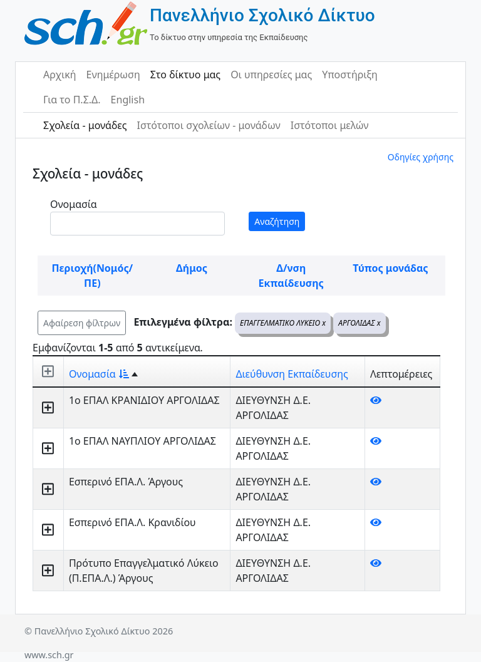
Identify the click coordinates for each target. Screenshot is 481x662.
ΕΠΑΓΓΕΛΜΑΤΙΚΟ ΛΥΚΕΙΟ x (283, 323)
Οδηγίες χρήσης (420, 157)
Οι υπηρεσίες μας (271, 74)
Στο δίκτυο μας (185, 74)
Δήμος (191, 268)
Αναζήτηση (276, 221)
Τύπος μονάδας (390, 268)
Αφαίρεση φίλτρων (81, 323)
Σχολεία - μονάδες (85, 125)
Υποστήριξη (350, 74)
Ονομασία (73, 204)
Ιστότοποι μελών (330, 125)
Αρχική (59, 74)
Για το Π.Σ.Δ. (72, 99)
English (128, 99)
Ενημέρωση (113, 74)
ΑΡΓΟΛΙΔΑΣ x (359, 323)
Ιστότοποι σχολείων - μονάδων (208, 125)
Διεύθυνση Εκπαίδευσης (291, 374)
